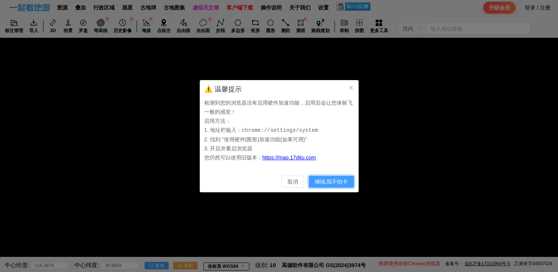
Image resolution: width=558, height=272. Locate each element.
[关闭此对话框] (351, 87)
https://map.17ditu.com (289, 157)
